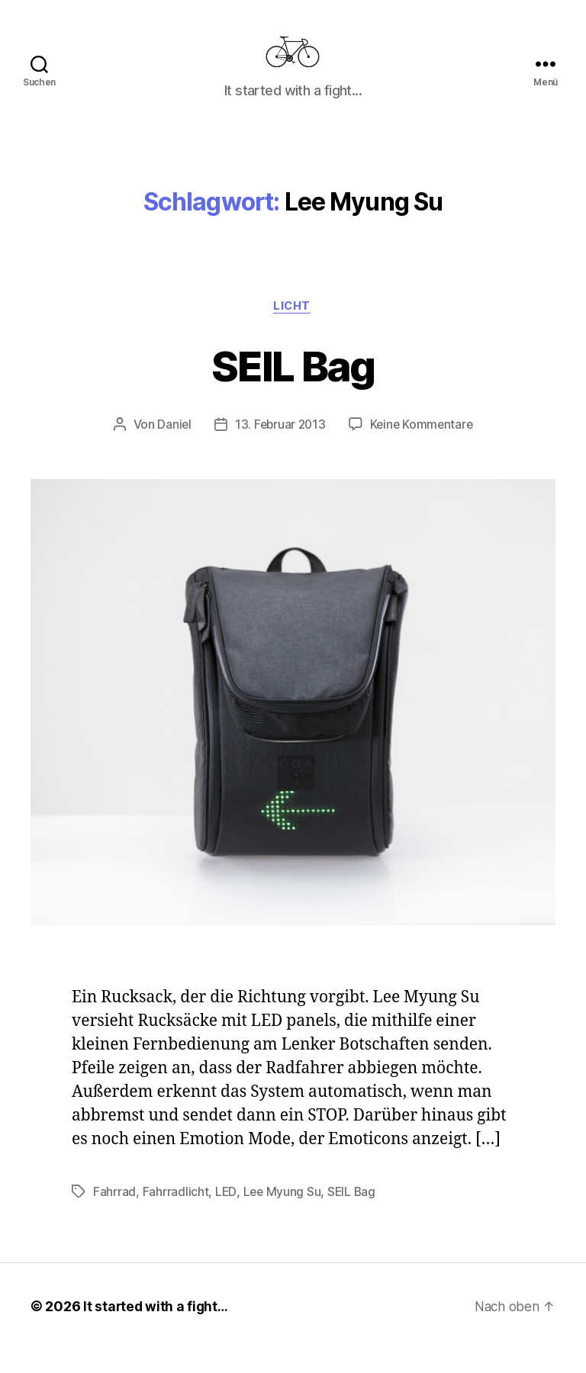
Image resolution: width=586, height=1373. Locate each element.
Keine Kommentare (423, 448)
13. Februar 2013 (279, 448)
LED (226, 1215)
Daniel (171, 448)
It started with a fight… (157, 1330)
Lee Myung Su (283, 1215)
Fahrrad (114, 1215)
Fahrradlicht (176, 1215)
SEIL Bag (293, 388)
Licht (293, 329)
